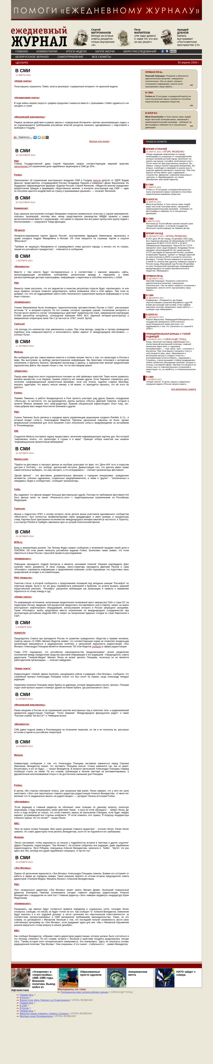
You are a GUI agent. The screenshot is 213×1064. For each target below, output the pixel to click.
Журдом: (19, 837)
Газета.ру (19, 324)
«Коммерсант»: (22, 558)
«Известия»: (21, 371)
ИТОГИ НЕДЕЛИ (76, 51)
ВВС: (17, 823)
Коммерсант (21, 208)
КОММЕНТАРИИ (46, 51)
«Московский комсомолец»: (30, 704)
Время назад (154, 233)
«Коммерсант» (22, 302)
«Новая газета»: (23, 597)
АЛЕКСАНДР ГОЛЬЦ (175, 339)
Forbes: (18, 392)
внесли (97, 180)
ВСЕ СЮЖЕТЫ (101, 56)
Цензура (22, 62)
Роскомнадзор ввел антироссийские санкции (84, 992)
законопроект (21, 166)
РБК (16, 161)
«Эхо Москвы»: (22, 868)
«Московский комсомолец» (29, 117)
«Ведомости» (21, 266)
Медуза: (18, 755)
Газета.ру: (19, 508)
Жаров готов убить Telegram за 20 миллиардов (45, 1000)
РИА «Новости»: (23, 577)
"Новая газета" (22, 668)
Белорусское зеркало (32, 56)
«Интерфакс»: (22, 801)
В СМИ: (149, 92)
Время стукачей (156, 149)
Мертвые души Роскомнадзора (36, 1016)
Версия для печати (99, 141)
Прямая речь (154, 276)
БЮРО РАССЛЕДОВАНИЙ (139, 51)
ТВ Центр (19, 230)
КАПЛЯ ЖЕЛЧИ (105, 51)
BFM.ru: (18, 542)
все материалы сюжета (183, 389)
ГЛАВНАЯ (21, 51)
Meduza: (18, 352)
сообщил (97, 646)
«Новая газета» (22, 81)
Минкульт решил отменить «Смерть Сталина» (44, 1013)
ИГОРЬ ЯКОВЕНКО (174, 151)
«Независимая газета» (26, 97)
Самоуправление (70, 56)
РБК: (16, 412)
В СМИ (149, 184)
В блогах (152, 199)
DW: (16, 431)
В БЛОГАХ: (151, 113)
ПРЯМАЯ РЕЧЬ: (154, 72)
